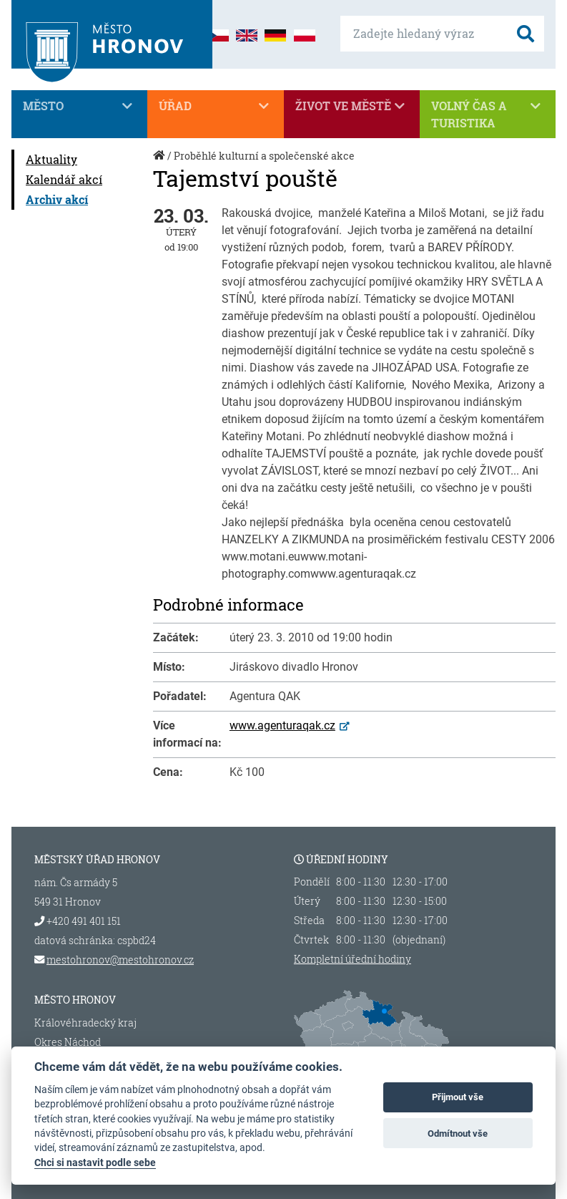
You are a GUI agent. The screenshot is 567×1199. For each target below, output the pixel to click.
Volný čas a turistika (487, 113)
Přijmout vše (457, 1097)
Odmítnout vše (458, 1133)
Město (79, 106)
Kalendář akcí (64, 179)
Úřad (215, 106)
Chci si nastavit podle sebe (95, 1162)
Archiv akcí (57, 199)
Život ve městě (351, 106)
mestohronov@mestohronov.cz (120, 959)
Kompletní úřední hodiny (352, 959)
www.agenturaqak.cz (282, 725)
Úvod (160, 162)
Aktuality (51, 159)
